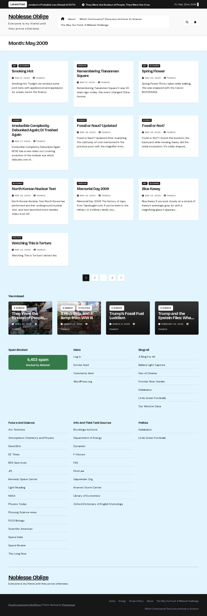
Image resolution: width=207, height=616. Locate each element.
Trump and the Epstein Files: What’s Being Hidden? (176, 317)
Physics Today (17, 504)
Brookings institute (85, 429)
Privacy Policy (136, 601)
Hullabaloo (145, 390)
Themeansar (68, 605)
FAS (75, 462)
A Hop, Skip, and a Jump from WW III (77, 315)
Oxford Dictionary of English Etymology (98, 504)
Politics (17, 238)
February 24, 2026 (172, 324)
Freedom (82, 66)
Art (14, 66)
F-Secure (79, 454)
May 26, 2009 (88, 132)
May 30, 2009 (153, 78)
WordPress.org (82, 381)
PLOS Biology (16, 520)
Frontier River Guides (152, 381)
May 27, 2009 (23, 141)
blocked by (37, 362)
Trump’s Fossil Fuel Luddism (126, 315)
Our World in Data (150, 406)
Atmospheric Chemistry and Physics (31, 438)
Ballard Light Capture (152, 365)
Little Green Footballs (152, 398)
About (72, 19)
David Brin (14, 446)
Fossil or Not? (153, 126)
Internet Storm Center (87, 487)
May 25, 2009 (153, 132)
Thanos (39, 78)
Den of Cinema (148, 373)
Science (17, 120)
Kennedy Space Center (22, 479)
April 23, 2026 (23, 324)
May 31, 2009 (23, 78)
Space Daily (15, 537)
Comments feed (83, 373)
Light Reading (16, 487)
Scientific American (20, 529)
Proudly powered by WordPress (24, 605)
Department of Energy (87, 438)
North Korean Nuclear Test (34, 189)
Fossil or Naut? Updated (97, 126)
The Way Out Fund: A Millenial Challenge (85, 24)
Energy (69, 308)
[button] (187, 22)
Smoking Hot (22, 71)
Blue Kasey (151, 189)
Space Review (17, 545)
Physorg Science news (22, 512)
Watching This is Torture (31, 243)
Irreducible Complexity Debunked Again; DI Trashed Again (35, 130)
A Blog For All (147, 356)
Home (112, 601)
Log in (77, 356)
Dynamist (79, 446)
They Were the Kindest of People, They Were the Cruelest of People (28, 320)
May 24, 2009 (153, 195)
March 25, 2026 (73, 324)
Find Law (78, 471)
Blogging (24, 66)
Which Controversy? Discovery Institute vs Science (111, 19)
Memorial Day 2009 (93, 189)
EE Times (14, 454)
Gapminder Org (83, 479)
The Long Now (17, 553)
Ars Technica (16, 429)
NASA (12, 496)
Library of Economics (86, 496)
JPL (10, 471)
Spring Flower (153, 71)
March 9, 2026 (121, 324)
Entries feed (81, 365)
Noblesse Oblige (28, 16)
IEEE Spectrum (17, 462)
